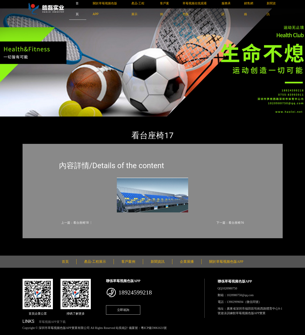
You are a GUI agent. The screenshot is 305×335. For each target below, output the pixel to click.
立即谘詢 (123, 310)
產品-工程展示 (48, 119)
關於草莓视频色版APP (226, 261)
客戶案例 (128, 261)
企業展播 (187, 261)
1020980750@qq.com (240, 295)
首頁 (30, 119)
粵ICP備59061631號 (154, 328)
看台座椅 (70, 119)
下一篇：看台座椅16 (230, 222)
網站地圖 (6, 333)
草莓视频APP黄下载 (52, 322)
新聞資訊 (158, 261)
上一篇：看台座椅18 (75, 222)
